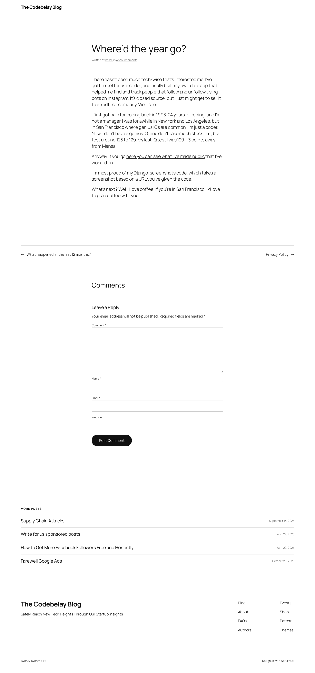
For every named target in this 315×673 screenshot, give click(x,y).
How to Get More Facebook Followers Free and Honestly (77, 547)
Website (97, 417)
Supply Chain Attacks (43, 520)
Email (96, 398)
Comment (99, 325)
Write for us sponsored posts (50, 534)
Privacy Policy (277, 254)
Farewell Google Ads (41, 561)
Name (96, 378)
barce (109, 60)
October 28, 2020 (283, 561)
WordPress (287, 661)
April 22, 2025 (285, 534)
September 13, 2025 (281, 521)
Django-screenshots (155, 173)
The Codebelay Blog (41, 7)
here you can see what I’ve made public (165, 156)
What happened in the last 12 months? (58, 254)
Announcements (126, 60)
